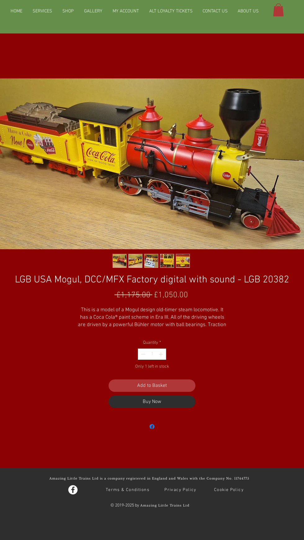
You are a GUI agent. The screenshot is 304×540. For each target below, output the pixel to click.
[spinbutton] (152, 354)
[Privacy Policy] (181, 490)
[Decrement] (142, 354)
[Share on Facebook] (152, 426)
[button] (278, 9)
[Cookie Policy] (230, 490)
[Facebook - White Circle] (73, 489)
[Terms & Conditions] (128, 490)
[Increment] (161, 354)
